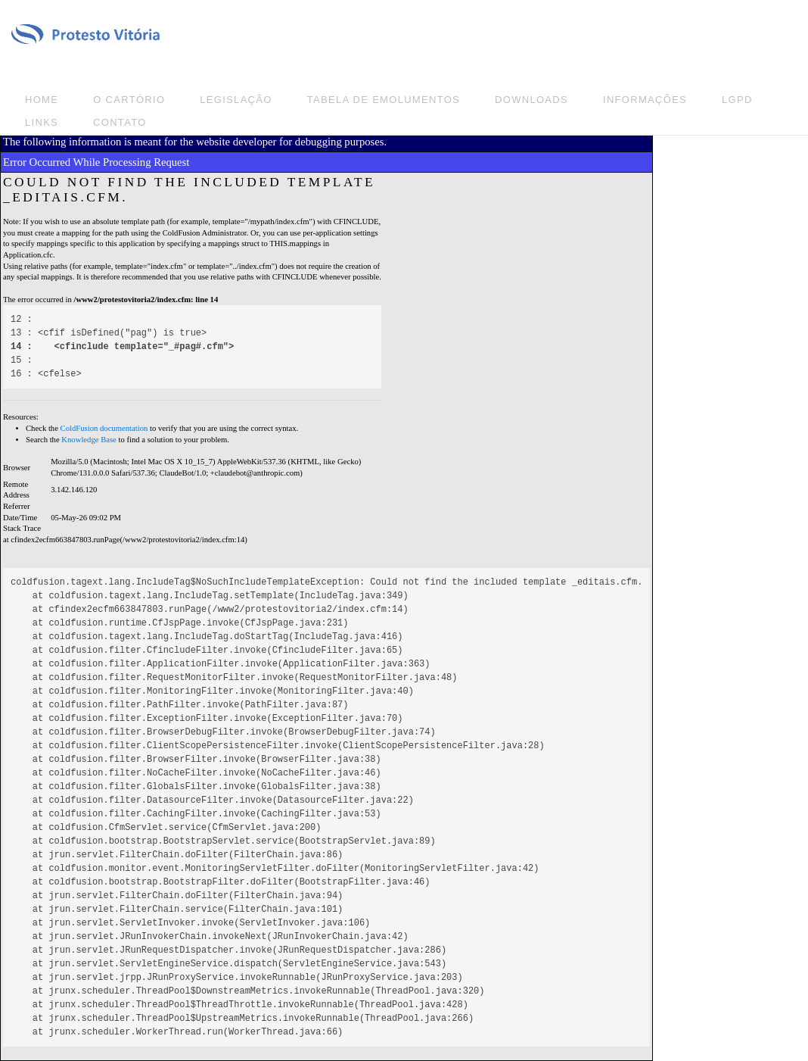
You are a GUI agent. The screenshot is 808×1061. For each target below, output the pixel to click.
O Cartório (129, 99)
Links (41, 122)
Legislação (236, 99)
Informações (645, 99)
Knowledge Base (89, 439)
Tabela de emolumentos (383, 99)
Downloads (531, 99)
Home (41, 99)
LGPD (737, 99)
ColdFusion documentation (104, 428)
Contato (120, 122)
